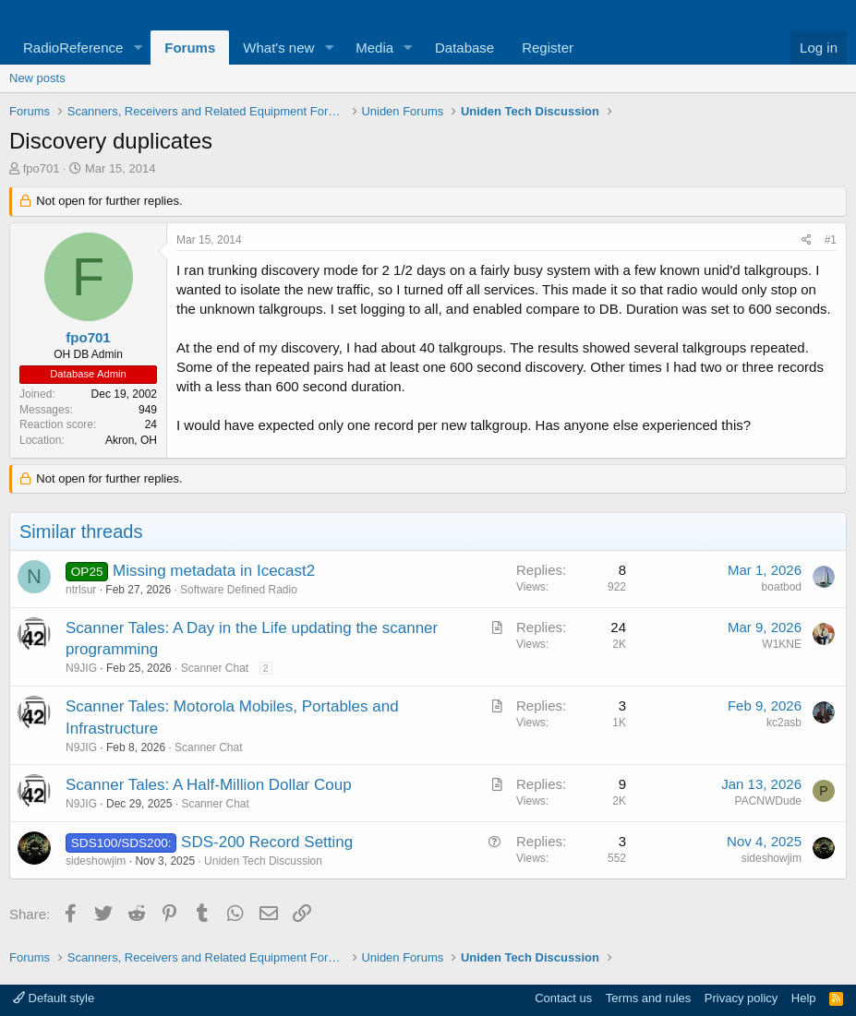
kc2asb (784, 722)
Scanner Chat (214, 668)
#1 (831, 239)
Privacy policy (741, 998)
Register (547, 47)
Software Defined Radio (238, 589)
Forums (189, 47)
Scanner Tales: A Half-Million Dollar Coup (209, 785)
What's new (278, 47)
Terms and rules (648, 998)
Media (374, 47)
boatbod (782, 586)
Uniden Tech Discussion (263, 861)
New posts (37, 78)
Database (464, 47)
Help (803, 998)
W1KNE (782, 644)
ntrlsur (81, 589)
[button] (138, 47)
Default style (53, 998)
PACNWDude (768, 801)
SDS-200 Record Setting (267, 842)
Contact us (563, 998)
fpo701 (41, 168)
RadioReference (73, 47)
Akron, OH (131, 440)
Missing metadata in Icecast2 (214, 571)
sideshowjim (96, 861)
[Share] (806, 240)
